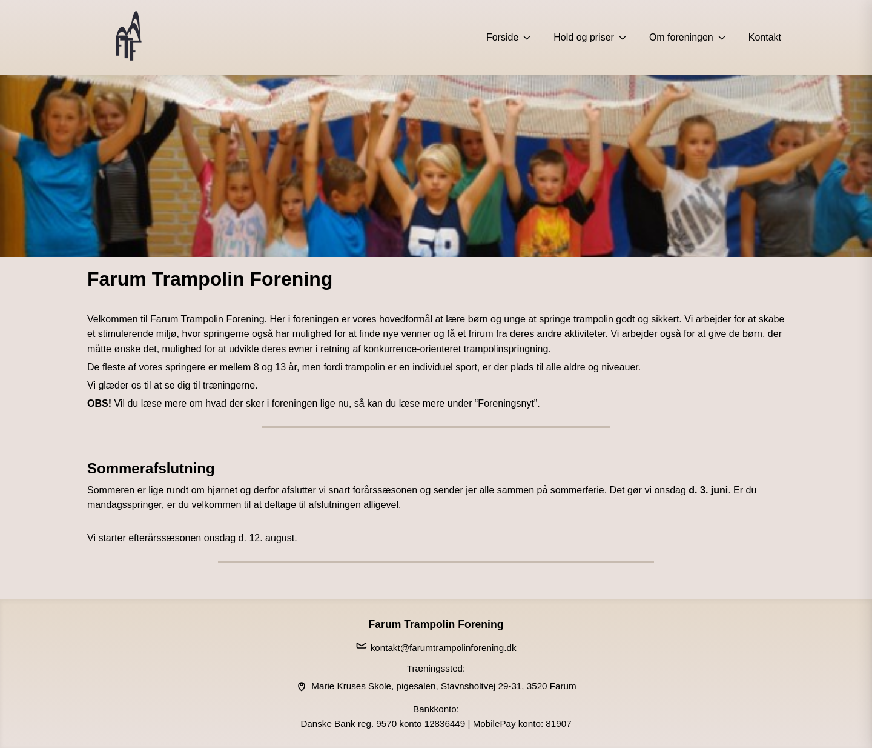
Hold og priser (590, 37)
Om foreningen (688, 37)
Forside (509, 37)
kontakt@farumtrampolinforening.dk (444, 648)
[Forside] (128, 37)
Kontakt (764, 37)
